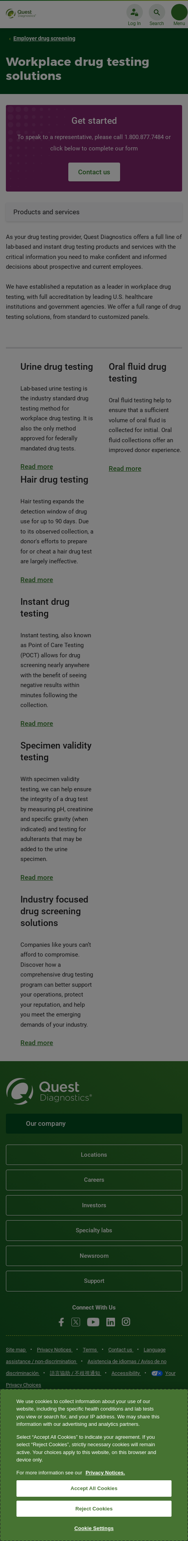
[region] (94, 1465)
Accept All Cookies (94, 1488)
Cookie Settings (93, 1528)
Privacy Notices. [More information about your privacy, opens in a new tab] (105, 1473)
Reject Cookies (94, 1509)
